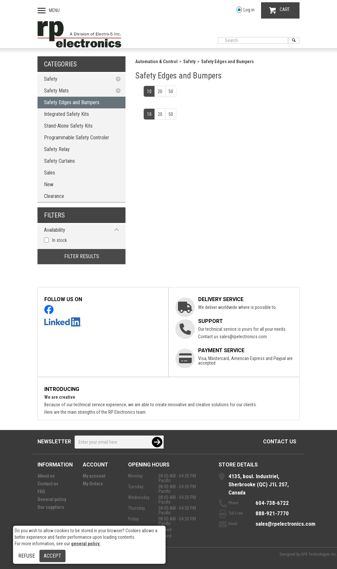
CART (279, 10)
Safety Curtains (59, 161)
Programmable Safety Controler (76, 137)
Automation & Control (156, 61)
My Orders (93, 483)
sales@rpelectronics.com (243, 336)
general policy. (85, 543)
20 (160, 91)
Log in (246, 10)
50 (170, 91)
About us (46, 476)
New (48, 184)
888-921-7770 (272, 513)
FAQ (41, 491)
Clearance (54, 196)
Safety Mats (56, 91)
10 (149, 91)
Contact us (279, 441)
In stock (59, 240)
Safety (50, 79)
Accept (52, 556)
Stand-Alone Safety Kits (68, 126)
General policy (51, 499)
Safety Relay (57, 149)
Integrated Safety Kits (66, 114)
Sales (49, 173)
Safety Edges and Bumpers (71, 102)
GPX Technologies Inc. (319, 554)
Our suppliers (50, 507)
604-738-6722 (272, 503)
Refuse (26, 556)
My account (94, 476)
